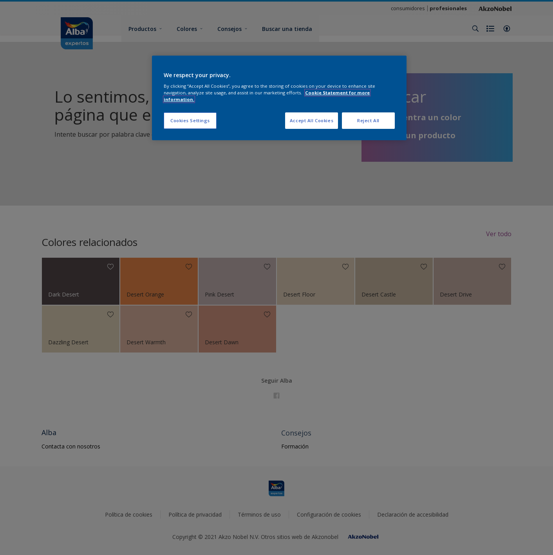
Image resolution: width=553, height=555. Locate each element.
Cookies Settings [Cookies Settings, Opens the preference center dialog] (190, 120)
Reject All (368, 120)
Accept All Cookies (311, 120)
